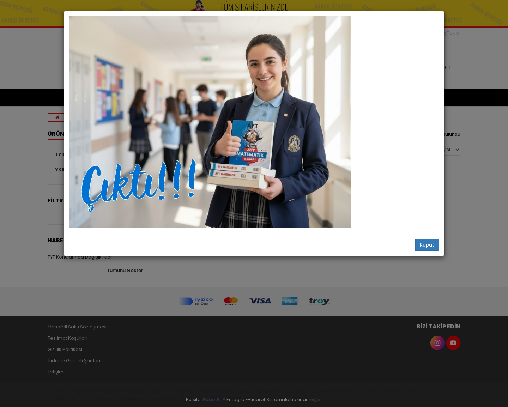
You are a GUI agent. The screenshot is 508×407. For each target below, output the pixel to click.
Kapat (427, 244)
